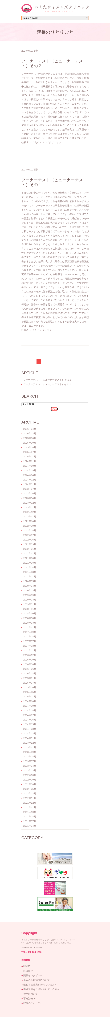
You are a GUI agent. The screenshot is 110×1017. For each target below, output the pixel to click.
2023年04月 (29, 498)
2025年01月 (29, 456)
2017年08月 (29, 636)
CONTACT (40, 947)
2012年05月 (29, 788)
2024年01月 (29, 484)
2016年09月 (29, 659)
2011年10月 (29, 812)
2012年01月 (29, 798)
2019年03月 (29, 599)
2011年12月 (29, 802)
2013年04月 (29, 765)
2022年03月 (29, 544)
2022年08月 (29, 530)
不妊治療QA (30, 998)
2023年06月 (29, 493)
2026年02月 (29, 433)
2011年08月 (29, 816)
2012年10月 (29, 775)
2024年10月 (29, 465)
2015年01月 (29, 696)
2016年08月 (29, 664)
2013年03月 (29, 770)
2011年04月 (29, 825)
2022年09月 (29, 525)
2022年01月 (29, 548)
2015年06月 (29, 687)
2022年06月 (29, 539)
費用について (30, 993)
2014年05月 (29, 724)
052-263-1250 (34, 952)
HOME (27, 966)
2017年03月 (29, 645)
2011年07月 (29, 821)
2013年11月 (29, 747)
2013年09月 (29, 752)
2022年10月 (29, 521)
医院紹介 (28, 970)
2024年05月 (29, 470)
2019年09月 (29, 595)
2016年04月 (29, 673)
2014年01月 (29, 738)
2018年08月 (29, 618)
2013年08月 (29, 756)
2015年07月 (29, 682)
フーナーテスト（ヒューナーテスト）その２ (47, 379)
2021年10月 (29, 558)
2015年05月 (29, 692)
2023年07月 (29, 488)
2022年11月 (29, 516)
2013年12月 (29, 742)
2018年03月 (29, 622)
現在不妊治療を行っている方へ (40, 984)
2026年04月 (29, 428)
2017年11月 (29, 627)
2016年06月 (29, 668)
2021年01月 (29, 576)
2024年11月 (29, 461)
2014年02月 (29, 733)
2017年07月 (29, 641)
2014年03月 (29, 728)
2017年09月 (29, 632)
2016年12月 (29, 655)
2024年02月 (29, 479)
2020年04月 (29, 585)
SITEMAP (26, 947)
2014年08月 (29, 710)
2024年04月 (29, 475)
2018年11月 (29, 608)
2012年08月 (29, 784)
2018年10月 (29, 613)
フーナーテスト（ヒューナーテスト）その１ (47, 384)
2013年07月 (29, 761)
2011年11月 (29, 807)
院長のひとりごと (33, 1003)
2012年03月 (29, 793)
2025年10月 (29, 438)
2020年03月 (29, 590)
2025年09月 (29, 442)
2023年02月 (29, 502)
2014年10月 (29, 701)
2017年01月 (29, 650)
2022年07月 (29, 535)
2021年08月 (29, 562)
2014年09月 (29, 705)
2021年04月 (29, 567)
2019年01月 (29, 604)
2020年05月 (29, 581)
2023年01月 (29, 507)
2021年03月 (29, 572)
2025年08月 (29, 447)
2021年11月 (29, 553)
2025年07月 (29, 452)
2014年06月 (29, 719)
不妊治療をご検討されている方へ (41, 989)
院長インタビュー (33, 975)
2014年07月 (29, 715)
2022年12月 (29, 512)
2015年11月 (29, 678)
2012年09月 (29, 779)
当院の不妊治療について (36, 980)
